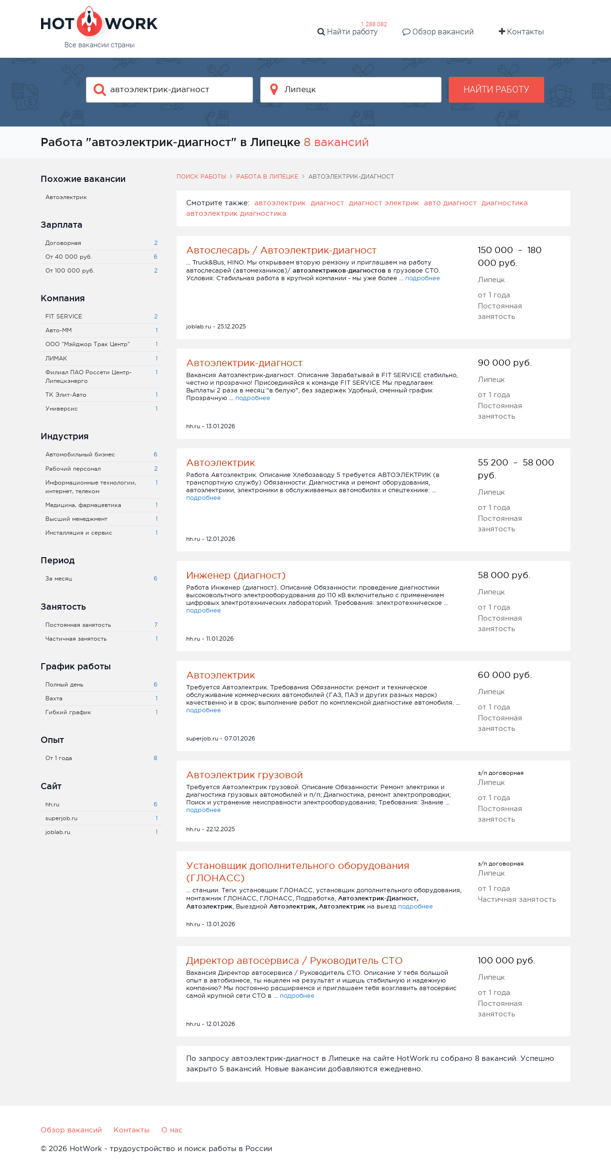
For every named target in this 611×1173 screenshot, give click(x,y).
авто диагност (450, 203)
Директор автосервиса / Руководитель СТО (294, 960)
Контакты (521, 31)
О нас (172, 1130)
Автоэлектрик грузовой (244, 775)
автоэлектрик (280, 203)
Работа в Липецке (267, 176)
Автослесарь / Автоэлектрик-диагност (281, 250)
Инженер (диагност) (236, 575)
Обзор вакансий (438, 31)
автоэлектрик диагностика (236, 213)
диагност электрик (384, 203)
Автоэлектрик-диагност (244, 363)
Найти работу (347, 31)
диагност (327, 203)
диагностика (505, 203)
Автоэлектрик (220, 462)
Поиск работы (201, 176)
